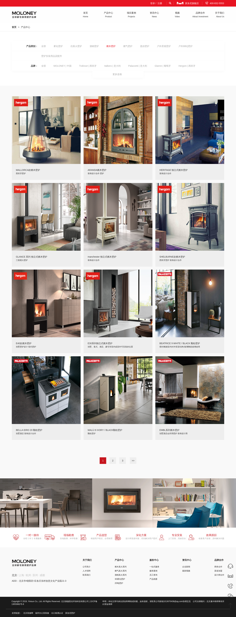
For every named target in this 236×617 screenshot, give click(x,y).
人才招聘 (86, 571)
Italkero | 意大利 (112, 66)
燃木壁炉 (111, 46)
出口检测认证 (57, 613)
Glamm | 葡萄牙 (163, 66)
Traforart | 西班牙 (88, 66)
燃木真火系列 (121, 567)
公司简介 (86, 567)
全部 (43, 46)
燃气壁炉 (127, 46)
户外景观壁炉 (164, 46)
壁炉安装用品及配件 (51, 56)
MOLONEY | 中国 (62, 66)
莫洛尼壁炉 (70, 613)
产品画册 (153, 579)
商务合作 (218, 567)
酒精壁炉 (94, 46)
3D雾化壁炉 (120, 579)
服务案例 (153, 571)
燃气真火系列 (121, 571)
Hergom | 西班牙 (186, 66)
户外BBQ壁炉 (185, 46)
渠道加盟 (218, 571)
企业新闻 (186, 567)
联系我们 (86, 575)
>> (133, 460)
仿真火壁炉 (76, 46)
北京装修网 (28, 613)
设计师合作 (219, 575)
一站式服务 (154, 567)
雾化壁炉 (58, 46)
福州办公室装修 (42, 613)
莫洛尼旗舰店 (188, 3)
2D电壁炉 (119, 583)
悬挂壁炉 (144, 46)
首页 (14, 27)
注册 (159, 3)
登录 (152, 3)
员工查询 (153, 575)
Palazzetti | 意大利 (137, 66)
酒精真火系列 (121, 575)
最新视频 (186, 571)
